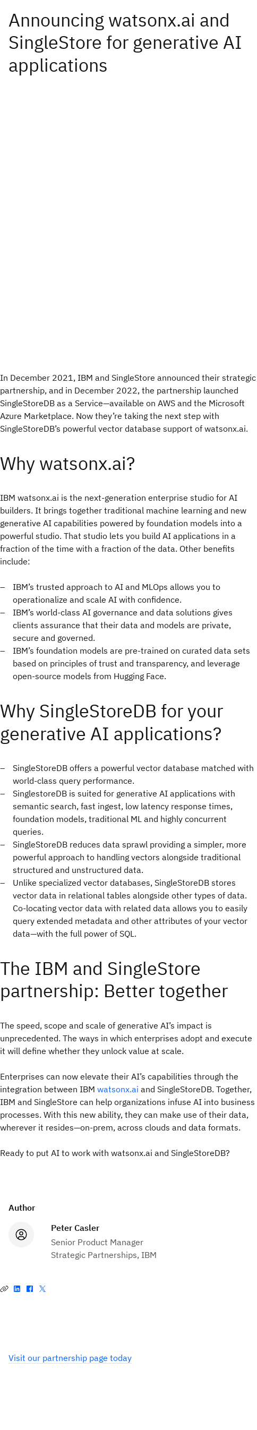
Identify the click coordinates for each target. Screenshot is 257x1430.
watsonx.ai (118, 1089)
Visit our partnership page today (70, 1357)
